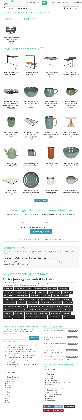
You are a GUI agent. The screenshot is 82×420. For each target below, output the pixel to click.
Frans (9, 375)
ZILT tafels (58, 306)
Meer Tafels (41, 201)
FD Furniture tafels (35, 310)
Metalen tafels (8, 313)
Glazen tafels (22, 306)
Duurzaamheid (52, 390)
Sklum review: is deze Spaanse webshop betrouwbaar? (61, 332)
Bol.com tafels (35, 296)
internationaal (27, 358)
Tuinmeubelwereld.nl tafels (23, 289)
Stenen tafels (57, 303)
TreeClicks (10, 345)
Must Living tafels (69, 317)
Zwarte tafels (30, 317)
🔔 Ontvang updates (41, 231)
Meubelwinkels (52, 380)
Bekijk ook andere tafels (23, 49)
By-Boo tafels (46, 296)
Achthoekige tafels (22, 310)
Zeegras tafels (42, 299)
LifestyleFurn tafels (54, 292)
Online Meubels (52, 370)
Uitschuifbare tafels (40, 289)
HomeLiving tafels (56, 313)
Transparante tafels (10, 306)
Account (66, 3)
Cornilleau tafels (43, 313)
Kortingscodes (52, 392)
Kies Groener (11, 356)
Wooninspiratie (52, 401)
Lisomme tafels (67, 292)
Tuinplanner (51, 396)
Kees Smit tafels (67, 310)
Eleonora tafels (66, 299)
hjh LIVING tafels (8, 292)
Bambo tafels (19, 313)
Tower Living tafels (9, 303)
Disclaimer (50, 376)
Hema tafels (52, 289)
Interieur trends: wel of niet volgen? (61, 338)
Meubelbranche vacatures (56, 388)
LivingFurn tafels (8, 296)
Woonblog (50, 374)
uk (7, 400)
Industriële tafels (9, 310)
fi (7, 398)
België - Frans (11, 379)
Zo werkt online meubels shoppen (59, 383)
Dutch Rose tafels (45, 303)
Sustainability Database (15, 364)
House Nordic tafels (55, 317)
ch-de (9, 388)
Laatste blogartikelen (52, 326)
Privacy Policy (51, 385)
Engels (9, 396)
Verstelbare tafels (34, 306)
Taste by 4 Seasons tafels (51, 310)
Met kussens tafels (9, 299)
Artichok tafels (63, 289)
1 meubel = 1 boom (54, 394)
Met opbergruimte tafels (60, 296)
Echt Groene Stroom (14, 351)
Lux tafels (67, 313)
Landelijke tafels (41, 317)
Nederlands (11, 373)
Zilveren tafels (68, 303)
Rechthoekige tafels (22, 296)
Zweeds (9, 386)
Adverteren (50, 399)
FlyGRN (9, 349)
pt (7, 394)
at (7, 405)
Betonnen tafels (30, 313)
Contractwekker (12, 360)
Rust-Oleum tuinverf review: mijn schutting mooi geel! (61, 345)
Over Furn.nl (51, 372)
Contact (49, 403)
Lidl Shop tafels (22, 299)
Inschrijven (34, 338)
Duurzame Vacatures (14, 358)
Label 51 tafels (18, 317)
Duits (8, 392)
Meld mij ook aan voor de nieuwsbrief (31, 227)
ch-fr (8, 390)
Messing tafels (8, 289)
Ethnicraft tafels (32, 303)
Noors (9, 383)
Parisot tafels (68, 306)
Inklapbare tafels (47, 306)
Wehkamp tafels (54, 299)
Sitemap (50, 378)
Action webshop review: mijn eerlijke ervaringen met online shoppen (61, 358)
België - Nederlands (13, 377)
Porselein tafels (41, 292)
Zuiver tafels (21, 303)
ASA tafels (32, 299)
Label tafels (30, 292)
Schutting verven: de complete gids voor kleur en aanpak (61, 351)
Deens (9, 403)
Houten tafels (20, 292)
